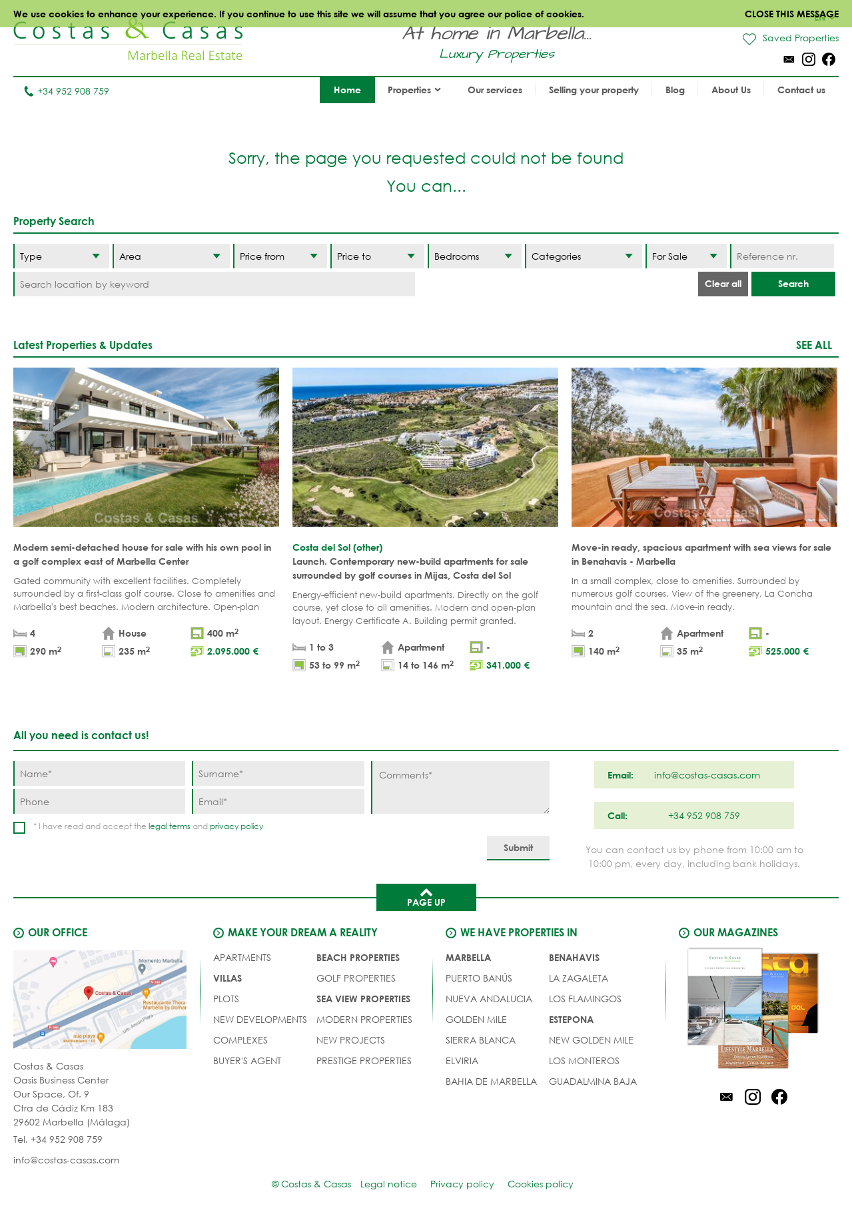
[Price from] (280, 256)
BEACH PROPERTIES (358, 957)
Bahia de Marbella (491, 1081)
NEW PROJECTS (350, 1040)
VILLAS (227, 978)
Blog (675, 89)
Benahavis (574, 957)
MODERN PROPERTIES (364, 1019)
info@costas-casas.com (66, 1159)
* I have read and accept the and (148, 826)
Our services (495, 89)
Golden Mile (476, 1019)
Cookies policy (541, 1183)
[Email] (278, 801)
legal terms (170, 826)
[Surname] (278, 773)
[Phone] (99, 801)
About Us (731, 89)
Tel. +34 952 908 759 (58, 1139)
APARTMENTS (242, 957)
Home (347, 89)
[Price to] (377, 256)
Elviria (462, 1060)
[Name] (99, 773)
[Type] (61, 256)
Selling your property (594, 89)
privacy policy (236, 826)
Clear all (723, 283)
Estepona (571, 1019)
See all (814, 344)
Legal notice (388, 1183)
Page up (426, 896)
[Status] (686, 256)
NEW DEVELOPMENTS (260, 1019)
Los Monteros (584, 1060)
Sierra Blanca (481, 1040)
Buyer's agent (247, 1060)
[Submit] (518, 848)
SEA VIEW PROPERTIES (363, 998)
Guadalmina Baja (593, 1081)
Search (793, 283)
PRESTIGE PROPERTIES (364, 1060)
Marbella (468, 957)
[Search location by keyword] (214, 284)
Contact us (801, 89)
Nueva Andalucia (489, 998)
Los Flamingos (585, 998)
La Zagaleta (578, 978)
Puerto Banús (479, 978)
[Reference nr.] (782, 256)
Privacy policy (462, 1183)
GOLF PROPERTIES (356, 978)
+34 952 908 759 (66, 91)
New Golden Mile (591, 1040)
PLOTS (226, 998)
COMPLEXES (240, 1040)
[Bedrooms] (475, 256)
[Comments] (460, 787)
